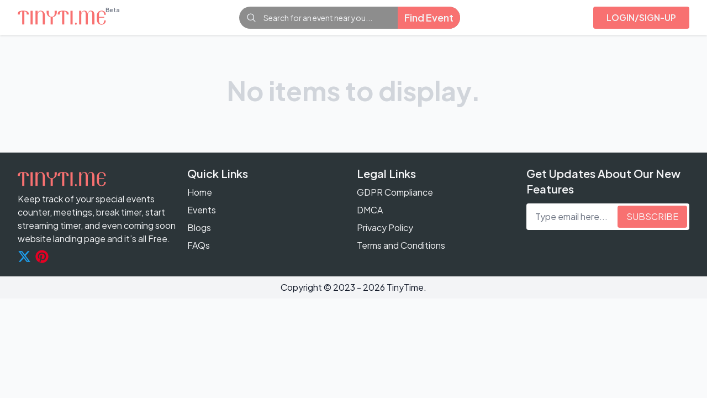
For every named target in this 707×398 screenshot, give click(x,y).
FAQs (198, 245)
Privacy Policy (385, 227)
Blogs (199, 227)
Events (201, 210)
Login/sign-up (641, 17)
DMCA (370, 210)
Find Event (428, 17)
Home (199, 192)
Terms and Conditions (401, 245)
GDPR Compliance (395, 192)
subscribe (652, 216)
